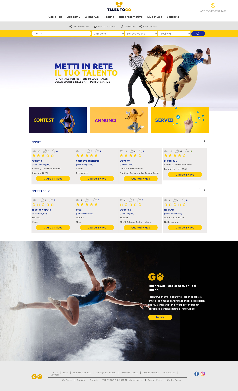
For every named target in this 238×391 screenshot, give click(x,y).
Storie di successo (82, 372)
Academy (73, 17)
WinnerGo (92, 17)
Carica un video (81, 26)
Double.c (125, 209)
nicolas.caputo (41, 209)
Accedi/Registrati (213, 11)
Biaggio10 (170, 160)
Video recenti (150, 26)
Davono (125, 160)
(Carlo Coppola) (127, 213)
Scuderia (173, 17)
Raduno (108, 17)
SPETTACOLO (40, 191)
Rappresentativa (131, 17)
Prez (79, 209)
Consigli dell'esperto (106, 372)
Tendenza (130, 26)
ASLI (55, 372)
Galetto (37, 160)
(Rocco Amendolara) (173, 213)
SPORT (36, 142)
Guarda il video (53, 178)
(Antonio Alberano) (84, 213)
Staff (65, 372)
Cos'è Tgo (55, 17)
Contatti (93, 380)
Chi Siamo (67, 380)
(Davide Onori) (126, 164)
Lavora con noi (151, 372)
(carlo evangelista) (84, 164)
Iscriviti (160, 317)
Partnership (169, 372)
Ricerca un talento (106, 26)
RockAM (169, 209)
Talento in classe (129, 372)
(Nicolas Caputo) (39, 213)
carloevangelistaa (88, 160)
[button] (199, 140)
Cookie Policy (174, 380)
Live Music (154, 17)
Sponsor (55, 374)
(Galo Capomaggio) (41, 164)
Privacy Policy (155, 380)
